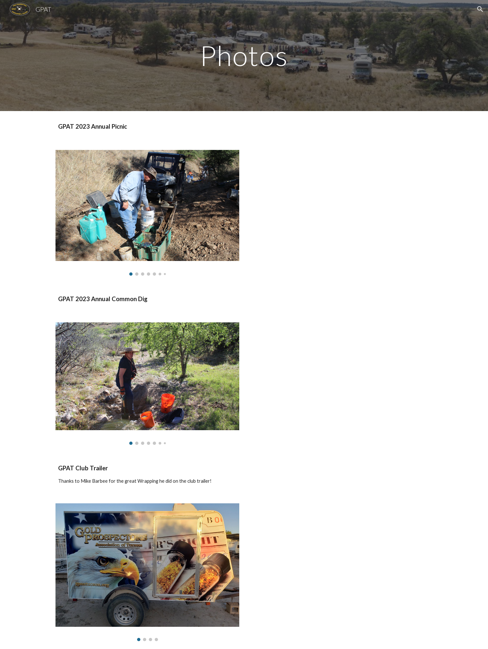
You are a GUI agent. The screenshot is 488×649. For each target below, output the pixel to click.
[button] (480, 9)
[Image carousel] (147, 213)
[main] (244, 55)
